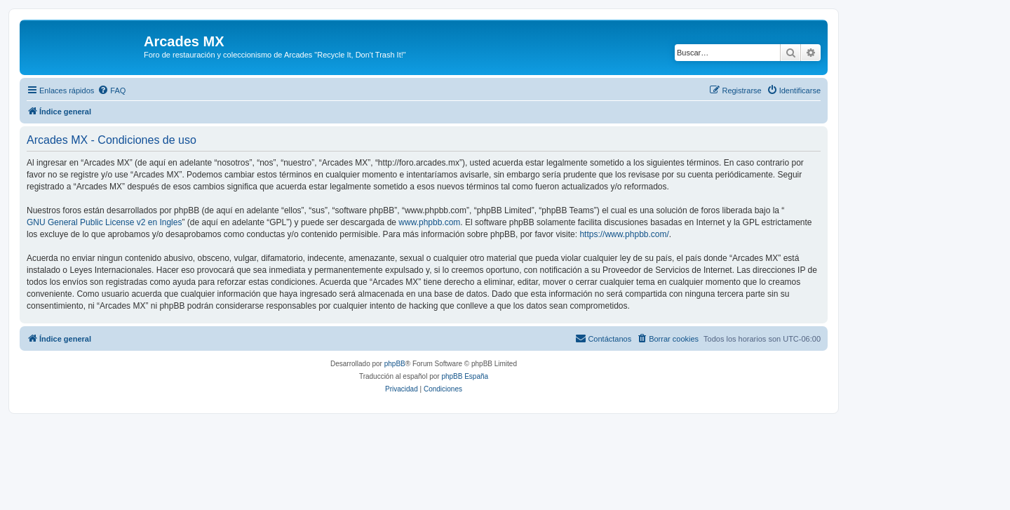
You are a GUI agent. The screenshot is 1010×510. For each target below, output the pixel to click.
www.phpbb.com (429, 222)
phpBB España (464, 376)
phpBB (394, 364)
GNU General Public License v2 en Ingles (104, 222)
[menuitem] (111, 90)
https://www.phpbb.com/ (623, 234)
